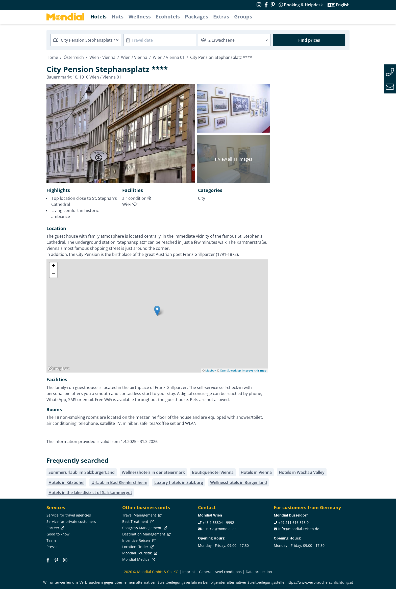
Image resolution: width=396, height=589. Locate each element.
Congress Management (144, 527)
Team (51, 540)
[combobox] (86, 40)
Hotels (98, 16)
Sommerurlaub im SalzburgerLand (81, 472)
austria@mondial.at (219, 528)
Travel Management (141, 515)
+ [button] (53, 266)
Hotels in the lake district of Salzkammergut (90, 492)
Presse (52, 546)
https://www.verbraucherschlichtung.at (319, 582)
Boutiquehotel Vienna (213, 472)
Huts (117, 16)
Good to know (57, 534)
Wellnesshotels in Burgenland (238, 482)
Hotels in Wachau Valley (302, 472)
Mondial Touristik (139, 553)
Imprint (188, 571)
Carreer (54, 527)
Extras (221, 16)
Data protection (259, 571)
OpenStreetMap (230, 370)
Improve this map (254, 370)
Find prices (309, 40)
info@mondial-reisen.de (298, 528)
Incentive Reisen (138, 540)
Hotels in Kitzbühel (66, 482)
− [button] (53, 274)
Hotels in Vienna (256, 472)
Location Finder (137, 546)
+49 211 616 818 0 (293, 522)
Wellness (140, 16)
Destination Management (146, 534)
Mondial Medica (138, 559)
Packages (196, 16)
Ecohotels (168, 16)
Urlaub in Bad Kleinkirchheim (119, 482)
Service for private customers (71, 521)
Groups (243, 16)
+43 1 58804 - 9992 (218, 522)
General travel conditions (220, 571)
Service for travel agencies (68, 515)
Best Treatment (137, 521)
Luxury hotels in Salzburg (178, 482)
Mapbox (210, 370)
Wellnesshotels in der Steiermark (153, 472)
